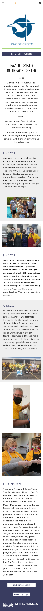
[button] (3, 3)
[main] (21, 68)
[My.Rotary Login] (21, 594)
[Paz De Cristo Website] (21, 54)
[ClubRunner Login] (21, 585)
